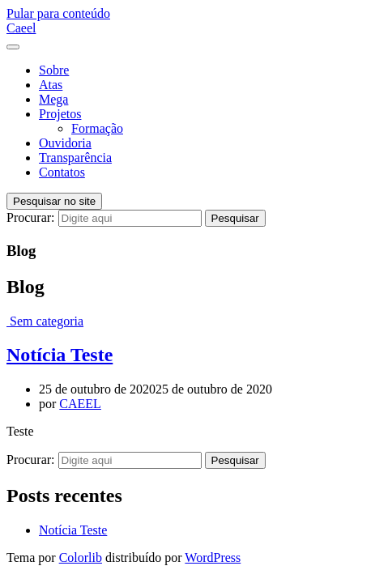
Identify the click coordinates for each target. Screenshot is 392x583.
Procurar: (30, 217)
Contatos (62, 172)
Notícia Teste (59, 354)
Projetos (60, 114)
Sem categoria (46, 321)
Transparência (75, 157)
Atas (50, 84)
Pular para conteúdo (58, 13)
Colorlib (80, 557)
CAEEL (80, 404)
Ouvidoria (65, 143)
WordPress (213, 557)
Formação (97, 128)
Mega (53, 99)
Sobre (54, 70)
